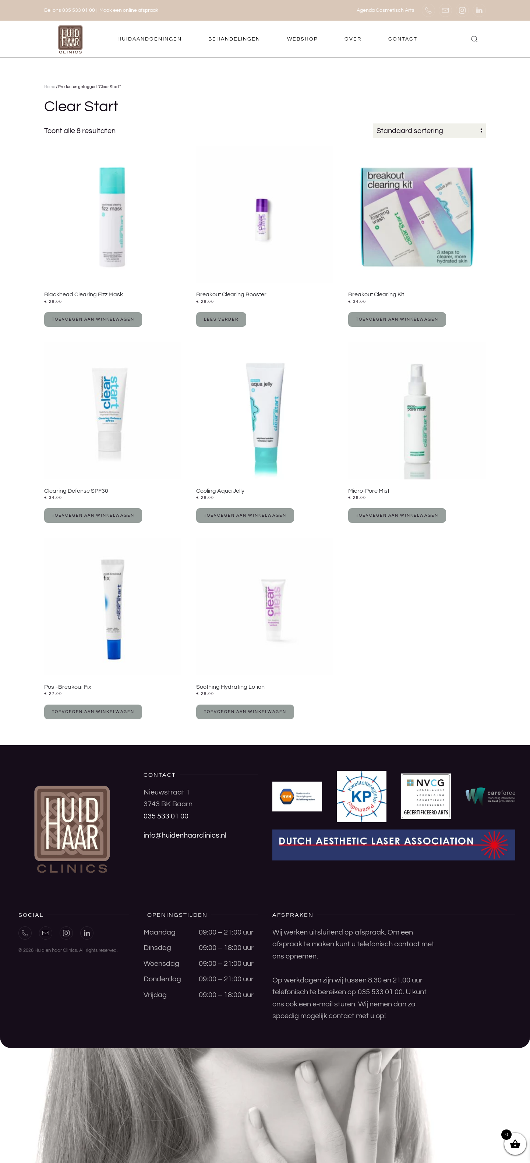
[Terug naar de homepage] (71, 39)
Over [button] (352, 39)
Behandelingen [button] (234, 39)
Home (49, 87)
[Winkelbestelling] (429, 130)
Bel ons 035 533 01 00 (69, 10)
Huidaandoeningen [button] (149, 39)
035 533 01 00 (166, 816)
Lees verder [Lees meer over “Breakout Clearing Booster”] (221, 319)
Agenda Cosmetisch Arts (385, 10)
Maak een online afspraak (128, 10)
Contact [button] (402, 39)
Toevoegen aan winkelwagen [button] (93, 319)
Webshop (302, 39)
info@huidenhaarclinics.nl (185, 835)
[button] (474, 39)
